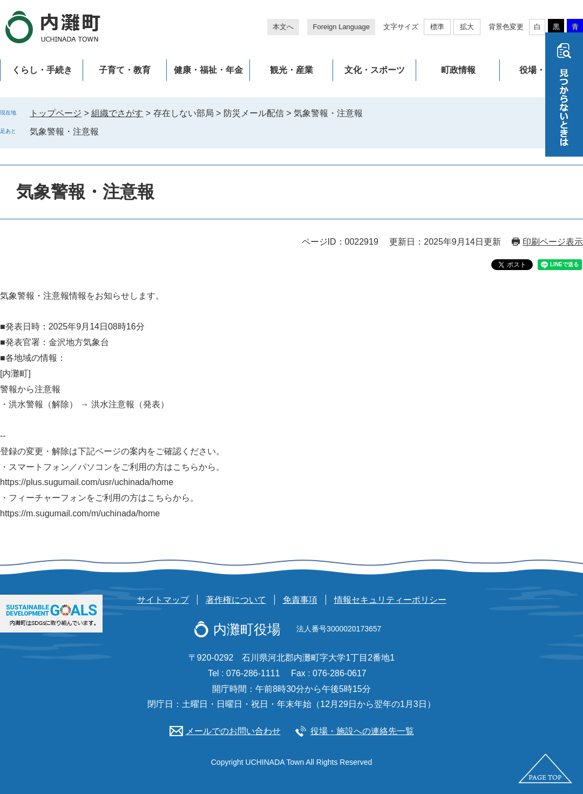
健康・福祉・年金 (208, 70)
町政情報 (458, 70)
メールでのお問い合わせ (233, 731)
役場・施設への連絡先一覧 (362, 731)
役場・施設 (540, 70)
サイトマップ (163, 599)
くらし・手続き (42, 70)
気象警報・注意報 (64, 131)
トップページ (56, 113)
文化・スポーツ (374, 70)
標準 (437, 27)
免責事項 (300, 599)
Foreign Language (341, 27)
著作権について (236, 599)
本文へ (283, 27)
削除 (106, 131)
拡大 (467, 27)
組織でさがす (117, 113)
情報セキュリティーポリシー (390, 599)
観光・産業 (291, 70)
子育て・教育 (125, 70)
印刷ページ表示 (553, 241)
